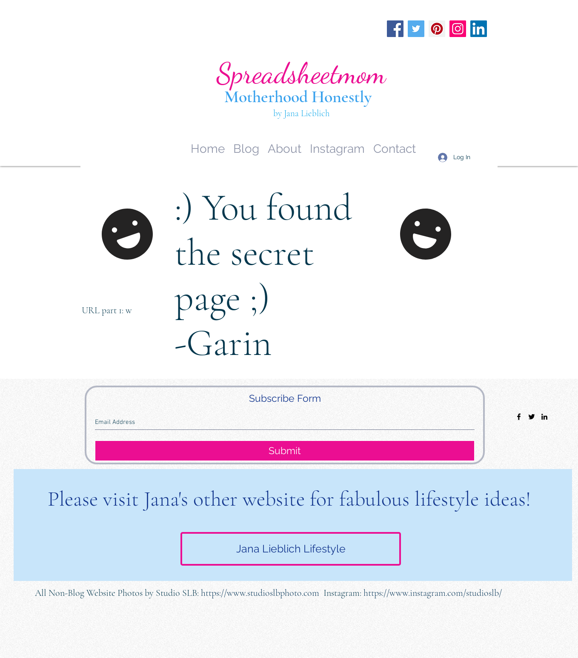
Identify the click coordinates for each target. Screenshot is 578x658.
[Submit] (285, 451)
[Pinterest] (437, 28)
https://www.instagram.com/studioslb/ (432, 592)
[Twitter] (416, 28)
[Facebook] (395, 28)
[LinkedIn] (478, 28)
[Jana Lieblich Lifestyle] (290, 549)
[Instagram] (457, 28)
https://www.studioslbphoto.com (260, 592)
